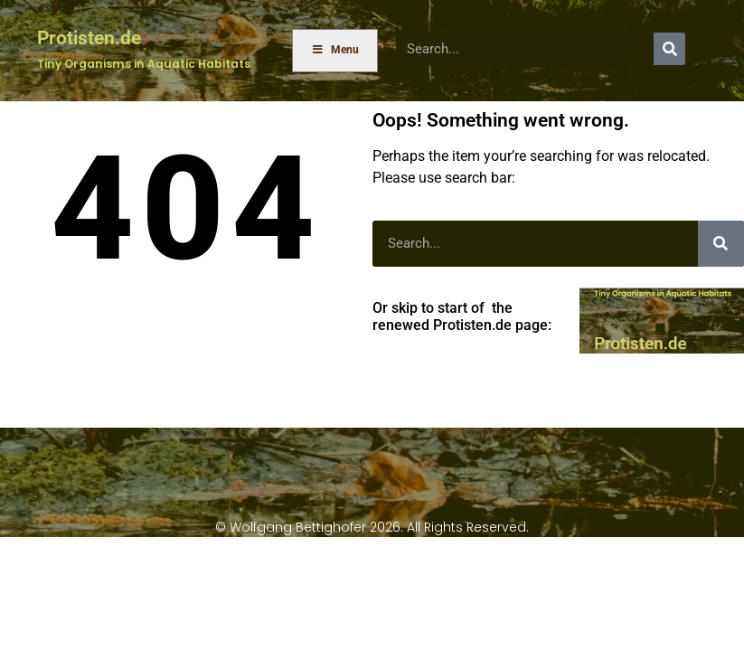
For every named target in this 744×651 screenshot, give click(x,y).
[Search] (669, 48)
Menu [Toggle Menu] (335, 49)
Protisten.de (89, 37)
